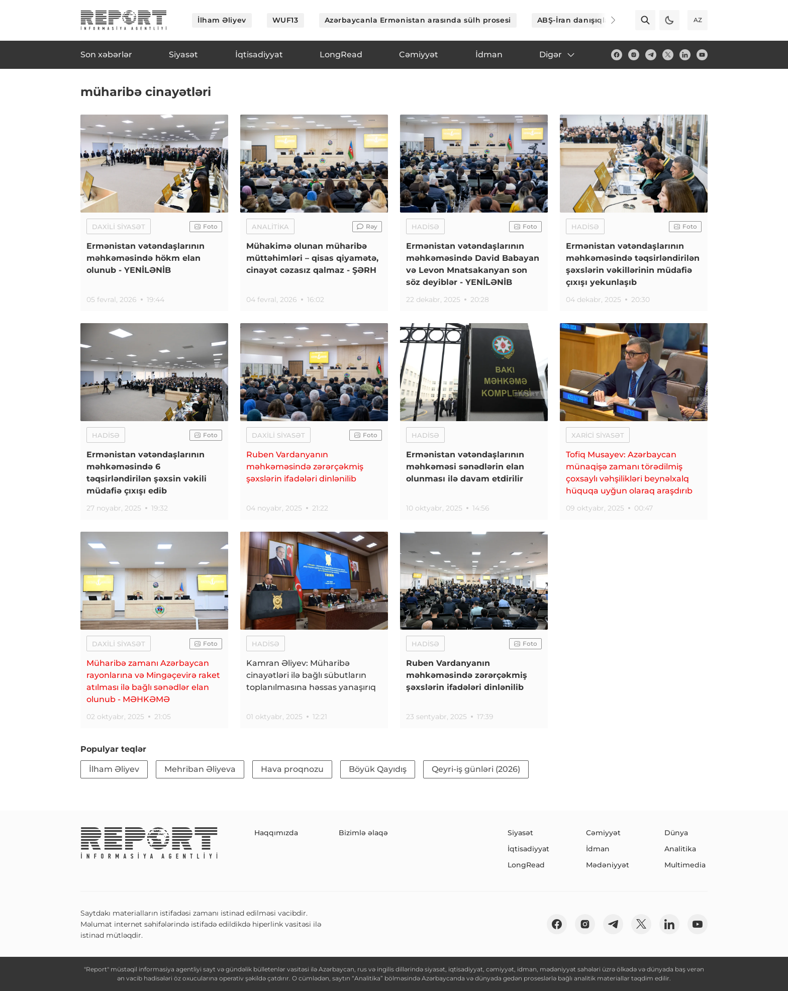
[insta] (633, 54)
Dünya (676, 832)
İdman (598, 848)
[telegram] (650, 54)
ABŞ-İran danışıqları (576, 20)
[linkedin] (685, 54)
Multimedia (685, 864)
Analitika (680, 848)
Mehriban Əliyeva (200, 769)
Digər (557, 55)
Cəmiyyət (603, 832)
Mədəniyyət (607, 864)
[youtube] (702, 54)
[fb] (616, 54)
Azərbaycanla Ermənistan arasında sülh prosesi (418, 20)
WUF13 (285, 20)
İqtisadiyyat (528, 848)
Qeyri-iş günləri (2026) (476, 769)
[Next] (606, 20)
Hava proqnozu (292, 769)
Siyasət (520, 832)
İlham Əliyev (222, 20)
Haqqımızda (276, 832)
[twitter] (667, 54)
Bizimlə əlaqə (363, 832)
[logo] (123, 20)
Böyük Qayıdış (378, 769)
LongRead (526, 864)
